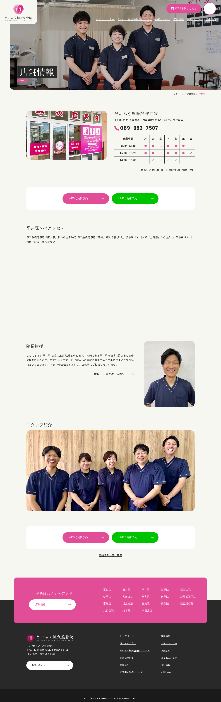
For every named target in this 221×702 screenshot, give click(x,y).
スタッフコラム (169, 643)
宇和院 (107, 603)
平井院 (146, 589)
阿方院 (146, 596)
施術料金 (124, 665)
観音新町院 (186, 603)
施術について (162, 19)
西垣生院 (185, 589)
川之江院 (128, 603)
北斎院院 (108, 610)
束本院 (126, 610)
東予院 (165, 596)
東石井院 (147, 610)
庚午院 (165, 603)
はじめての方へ (105, 19)
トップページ (177, 93)
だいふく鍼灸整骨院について (135, 19)
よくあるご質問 (169, 657)
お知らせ (165, 650)
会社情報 (165, 665)
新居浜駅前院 (188, 596)
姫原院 (165, 589)
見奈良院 (128, 596)
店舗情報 (178, 19)
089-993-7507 (139, 127)
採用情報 (211, 19)
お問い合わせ (195, 19)
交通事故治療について (131, 672)
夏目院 (107, 589)
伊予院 (107, 596)
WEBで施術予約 (78, 198)
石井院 (126, 589)
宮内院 (146, 603)
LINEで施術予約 (127, 198)
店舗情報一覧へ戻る (110, 555)
